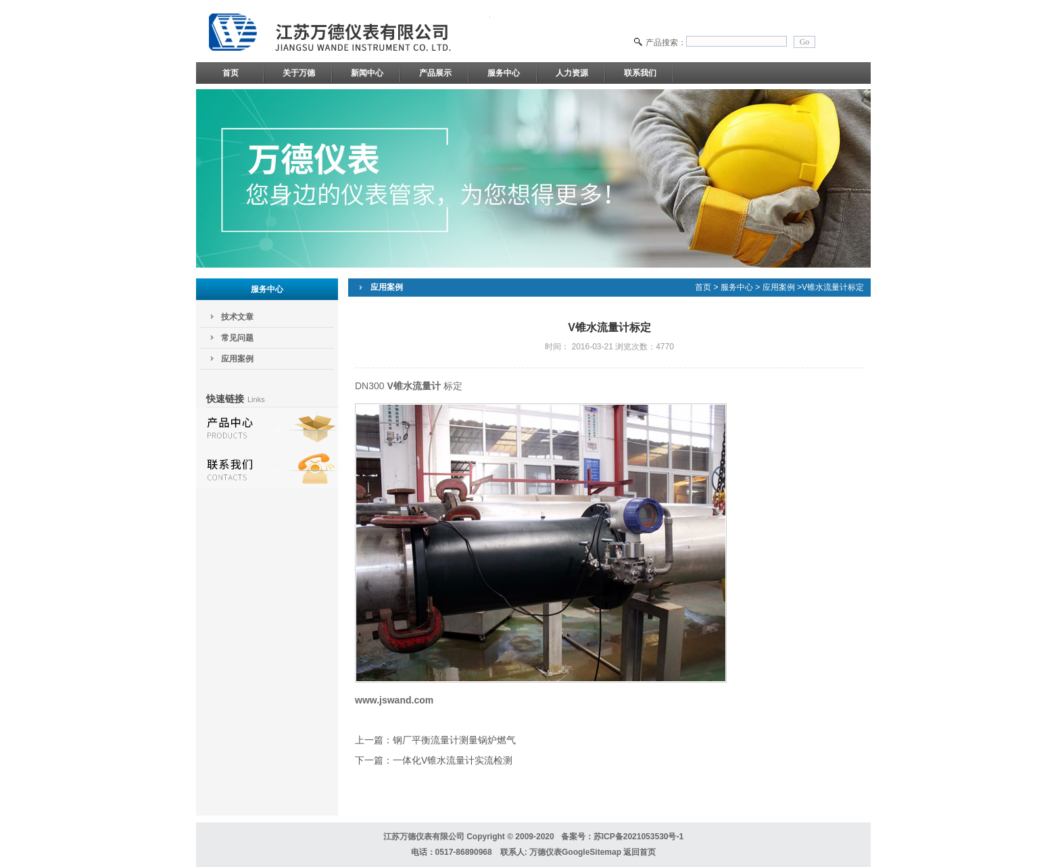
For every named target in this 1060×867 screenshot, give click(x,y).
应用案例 (237, 359)
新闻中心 (367, 73)
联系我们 (640, 73)
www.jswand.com (394, 700)
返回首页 (639, 852)
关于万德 (299, 73)
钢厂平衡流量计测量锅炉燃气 (454, 740)
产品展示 (435, 73)
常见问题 (237, 338)
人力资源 (572, 73)
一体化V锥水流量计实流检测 (452, 760)
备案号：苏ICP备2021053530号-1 (622, 836)
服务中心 (503, 73)
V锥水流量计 (413, 385)
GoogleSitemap (591, 852)
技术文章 (237, 317)
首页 (230, 73)
